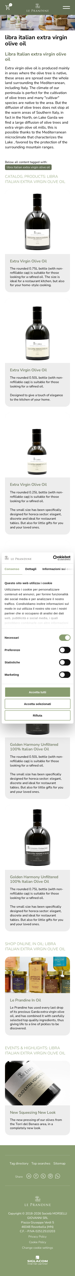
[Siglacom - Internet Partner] (37, 1264)
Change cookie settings (37, 1248)
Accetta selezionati (37, 703)
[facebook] (36, 1177)
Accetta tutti (37, 692)
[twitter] (43, 1177)
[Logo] (38, 7)
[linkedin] (28, 1177)
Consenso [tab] (12, 569)
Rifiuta (37, 715)
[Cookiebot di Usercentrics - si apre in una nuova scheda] (53, 557)
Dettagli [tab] (30, 569)
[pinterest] (50, 1177)
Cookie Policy (37, 1242)
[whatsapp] (57, 1177)
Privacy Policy (37, 1237)
